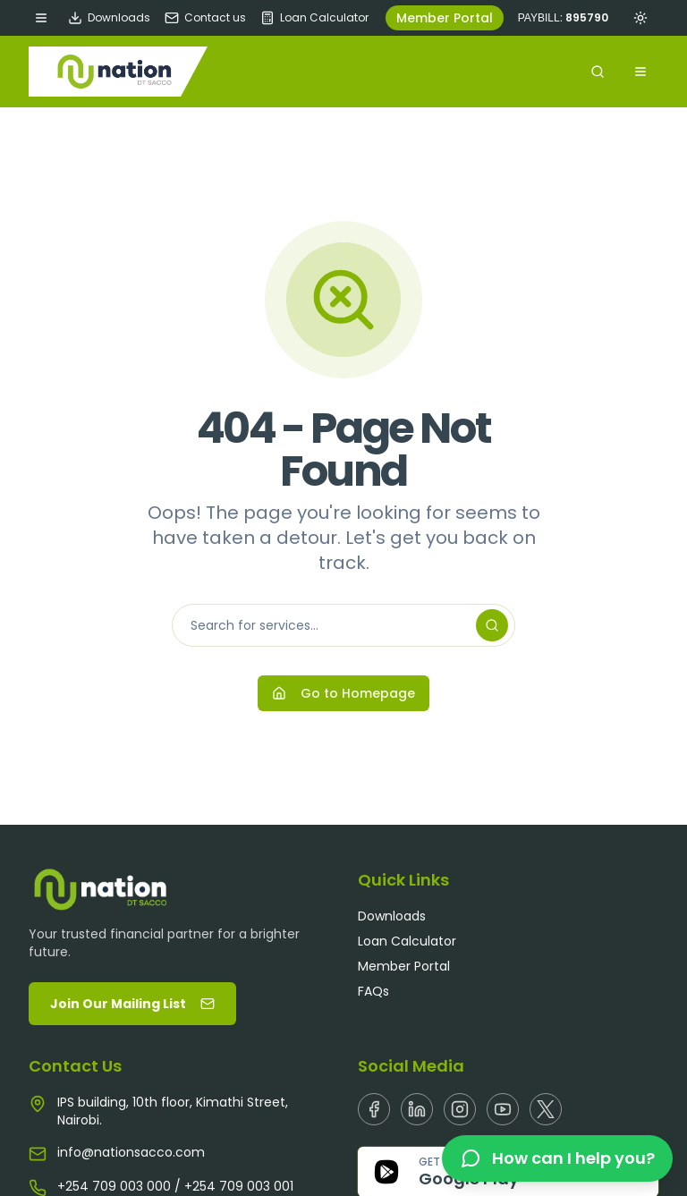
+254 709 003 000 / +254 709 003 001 (175, 1186)
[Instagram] (460, 1109)
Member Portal (444, 18)
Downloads (109, 18)
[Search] (492, 625)
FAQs (373, 991)
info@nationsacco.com (131, 1152)
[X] (546, 1109)
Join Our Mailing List (132, 1004)
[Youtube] (503, 1109)
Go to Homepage (343, 693)
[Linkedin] (417, 1109)
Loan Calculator (314, 18)
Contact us (205, 18)
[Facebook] (374, 1109)
